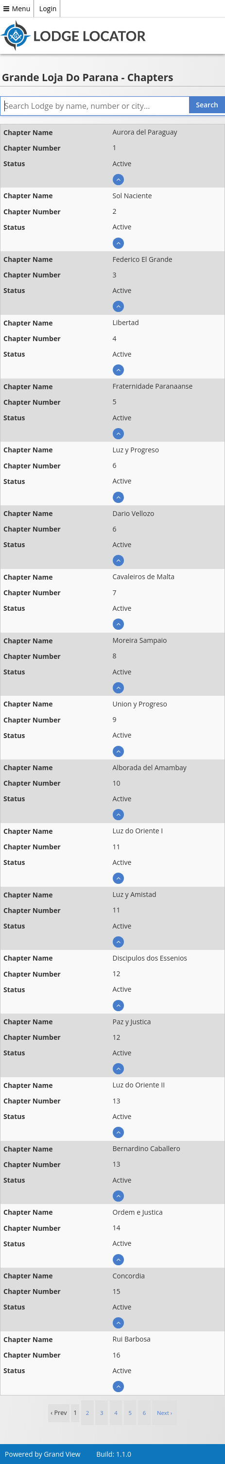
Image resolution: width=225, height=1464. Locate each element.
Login (47, 8)
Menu (16, 8)
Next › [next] (164, 1412)
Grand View (62, 1454)
